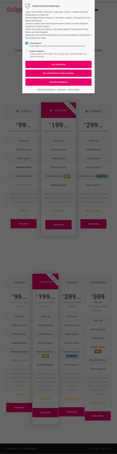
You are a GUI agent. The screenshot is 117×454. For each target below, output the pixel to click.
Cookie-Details (73, 89)
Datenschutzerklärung (46, 89)
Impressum (61, 89)
